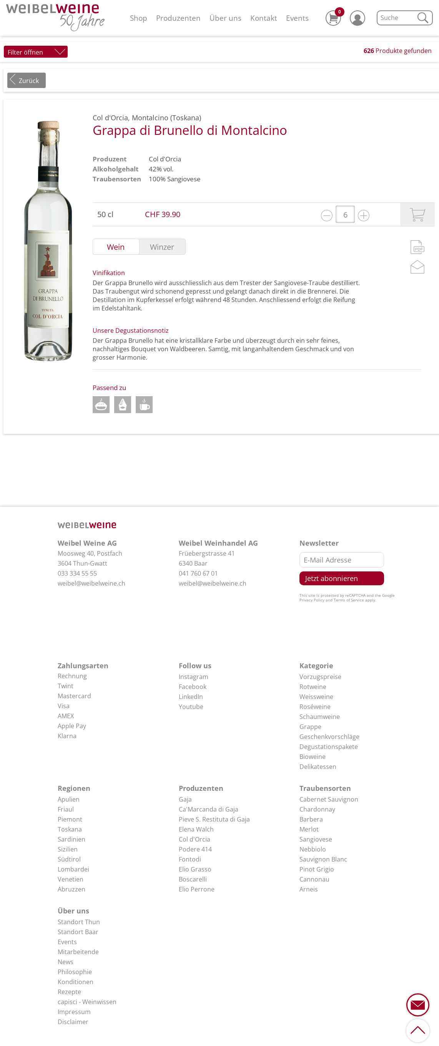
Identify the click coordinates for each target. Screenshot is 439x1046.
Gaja (185, 799)
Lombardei (73, 869)
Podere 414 (195, 849)
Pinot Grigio (316, 869)
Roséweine (315, 706)
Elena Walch (196, 829)
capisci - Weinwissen (87, 1002)
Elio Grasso (195, 869)
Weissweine (316, 696)
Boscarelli (193, 879)
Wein (116, 247)
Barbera (311, 819)
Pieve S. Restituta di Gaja (214, 819)
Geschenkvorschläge (329, 736)
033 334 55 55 (77, 573)
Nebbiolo (312, 849)
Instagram (193, 676)
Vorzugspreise (320, 676)
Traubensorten (325, 788)
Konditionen (75, 982)
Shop (138, 18)
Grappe (310, 726)
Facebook (192, 686)
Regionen (74, 788)
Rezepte (69, 992)
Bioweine (312, 756)
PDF (417, 247)
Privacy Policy (311, 600)
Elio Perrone (197, 889)
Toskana (70, 829)
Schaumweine (319, 716)
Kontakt (263, 18)
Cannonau (314, 879)
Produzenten (178, 18)
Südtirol (69, 859)
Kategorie (316, 665)
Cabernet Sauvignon (328, 799)
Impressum (74, 1012)
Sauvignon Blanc (323, 859)
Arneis (308, 889)
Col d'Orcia (165, 158)
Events (297, 18)
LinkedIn (191, 696)
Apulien (69, 799)
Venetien (70, 879)
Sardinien (71, 839)
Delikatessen (317, 766)
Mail (417, 267)
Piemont (70, 819)
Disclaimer (73, 1022)
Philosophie (75, 972)
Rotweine (312, 686)
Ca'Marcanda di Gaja (208, 809)
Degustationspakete (328, 746)
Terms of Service (349, 600)
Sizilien (68, 849)
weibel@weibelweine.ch (91, 583)
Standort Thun (79, 922)
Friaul (66, 809)
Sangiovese (184, 178)
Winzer (162, 247)
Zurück (29, 80)
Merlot (309, 829)
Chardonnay (317, 809)
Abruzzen (71, 889)
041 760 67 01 (198, 573)
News (65, 962)
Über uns (225, 18)
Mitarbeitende (78, 952)
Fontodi (190, 859)
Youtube (191, 706)
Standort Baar (78, 932)
